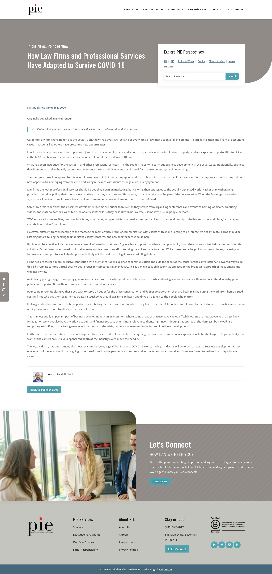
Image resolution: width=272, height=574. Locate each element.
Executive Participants (86, 534)
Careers (124, 534)
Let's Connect (177, 549)
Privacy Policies (128, 549)
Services (78, 527)
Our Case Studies (83, 542)
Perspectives (127, 542)
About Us (124, 527)
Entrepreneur (63, 118)
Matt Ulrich (67, 374)
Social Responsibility (85, 549)
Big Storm (166, 569)
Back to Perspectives (44, 389)
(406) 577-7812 (174, 527)
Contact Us (160, 481)
